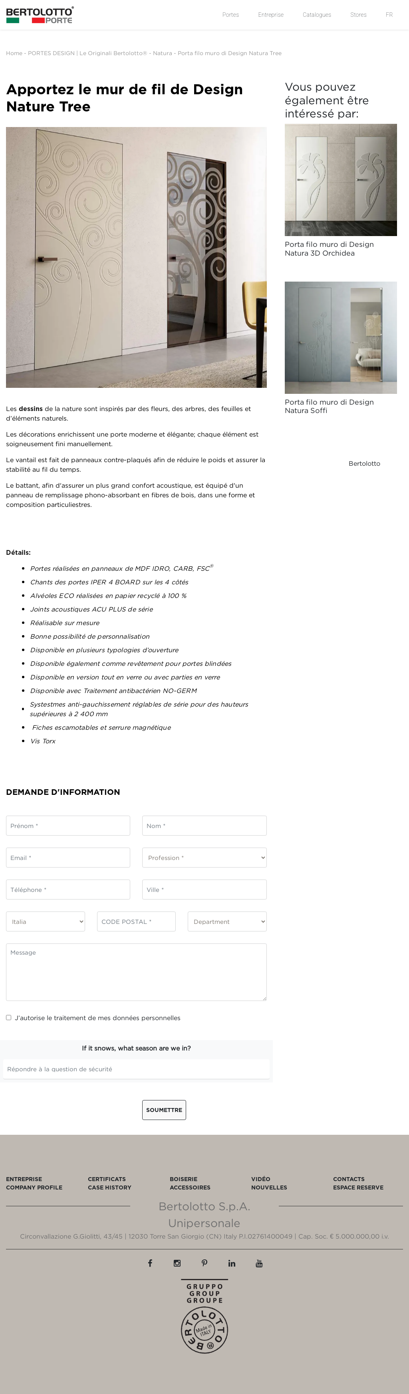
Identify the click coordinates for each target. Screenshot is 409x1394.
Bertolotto (364, 463)
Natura (162, 53)
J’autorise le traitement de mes (93, 1017)
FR (389, 15)
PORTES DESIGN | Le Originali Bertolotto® (87, 53)
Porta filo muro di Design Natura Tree (230, 53)
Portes (230, 15)
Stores (359, 15)
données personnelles (147, 1017)
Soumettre (164, 1110)
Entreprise (271, 15)
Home (14, 53)
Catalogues (317, 15)
